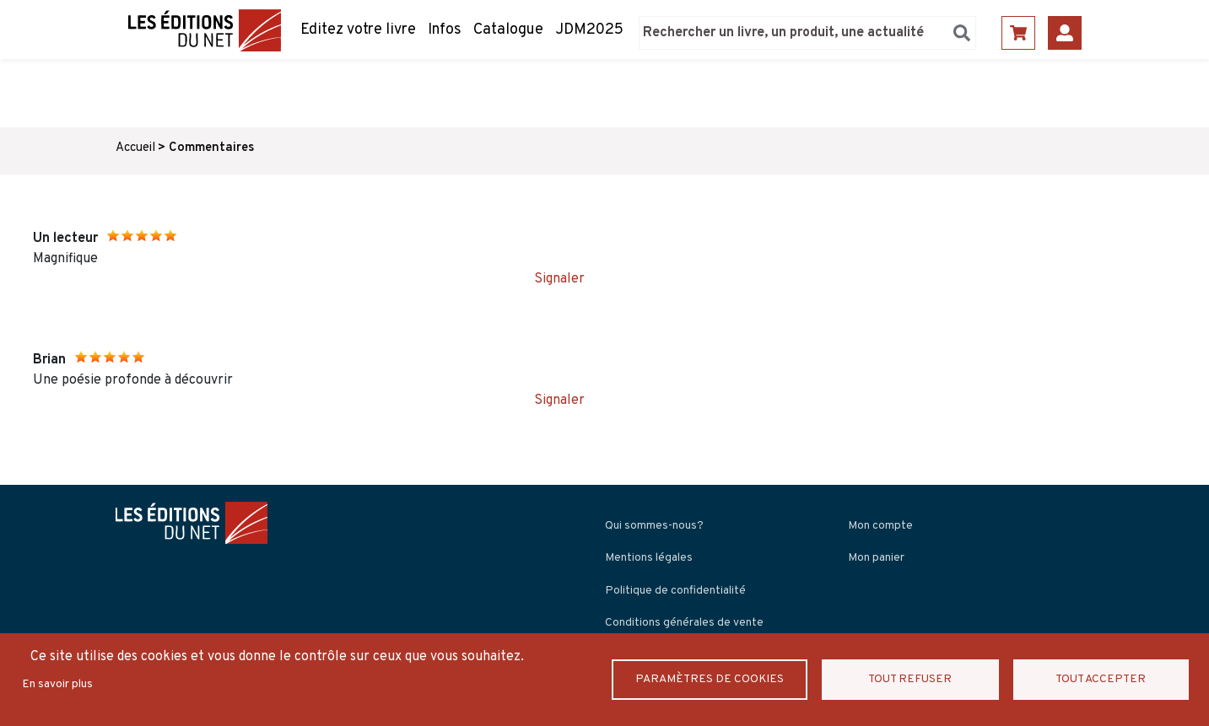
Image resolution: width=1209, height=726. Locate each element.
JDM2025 (589, 30)
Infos (444, 30)
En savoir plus (57, 684)
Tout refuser (911, 679)
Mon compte (880, 526)
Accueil (135, 148)
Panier (1018, 33)
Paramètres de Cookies (710, 679)
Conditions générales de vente (684, 623)
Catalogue (508, 30)
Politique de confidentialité (675, 590)
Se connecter (1065, 33)
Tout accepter (1100, 679)
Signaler (559, 279)
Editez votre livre (358, 30)
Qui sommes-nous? (654, 526)
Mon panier (876, 558)
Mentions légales (649, 558)
